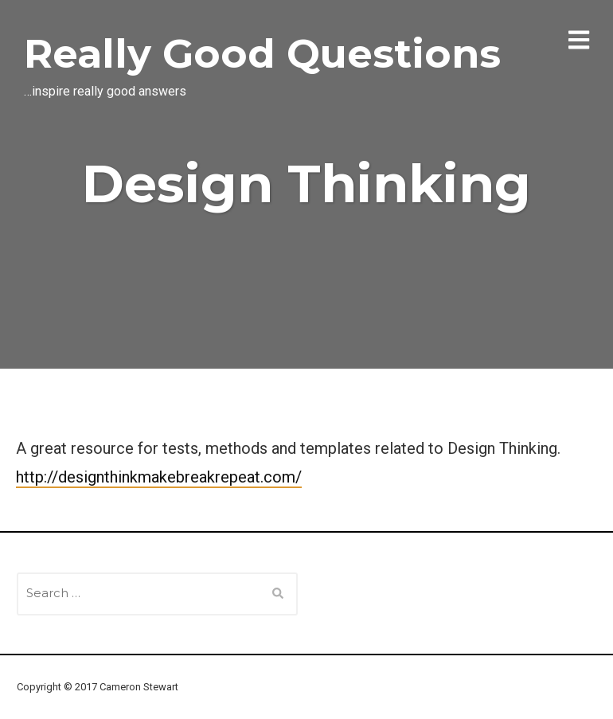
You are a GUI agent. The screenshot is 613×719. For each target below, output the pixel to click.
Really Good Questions (262, 53)
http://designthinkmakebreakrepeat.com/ (159, 476)
